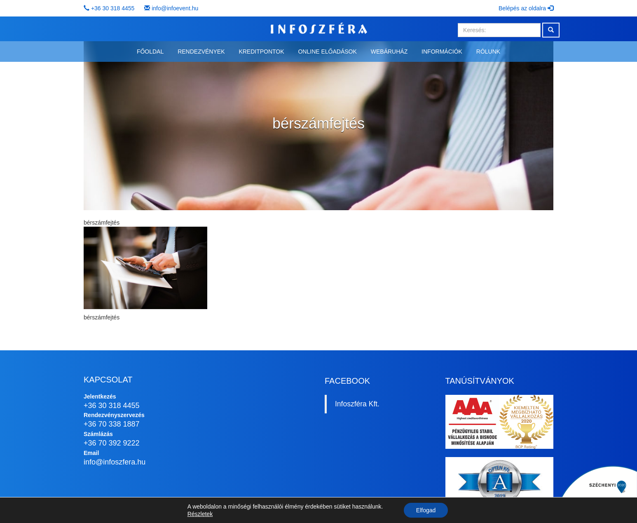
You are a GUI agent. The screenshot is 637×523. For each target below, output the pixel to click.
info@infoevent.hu (175, 8)
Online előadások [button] (327, 51)
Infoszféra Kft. (357, 404)
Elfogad (426, 510)
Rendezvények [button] (201, 51)
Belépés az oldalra (526, 8)
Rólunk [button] (488, 51)
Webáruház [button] (389, 51)
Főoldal (150, 51)
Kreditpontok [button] (261, 51)
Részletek (200, 514)
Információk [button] (442, 51)
